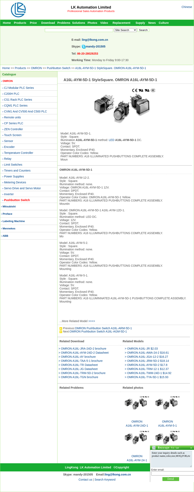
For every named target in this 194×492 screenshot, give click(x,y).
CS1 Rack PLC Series (18, 99)
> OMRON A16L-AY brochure (77, 356)
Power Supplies (14, 176)
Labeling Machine (14, 221)
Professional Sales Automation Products (91, 11)
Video (104, 22)
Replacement (121, 22)
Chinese (187, 7)
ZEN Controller (13, 129)
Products (20, 22)
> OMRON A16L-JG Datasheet (78, 369)
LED (111, 140)
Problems (64, 22)
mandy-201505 (96, 46)
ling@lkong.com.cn (95, 39)
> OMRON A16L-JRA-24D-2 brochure (82, 348)
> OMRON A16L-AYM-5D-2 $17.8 (146, 365)
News (152, 22)
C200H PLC (11, 93)
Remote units (12, 117)
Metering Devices (15, 182)
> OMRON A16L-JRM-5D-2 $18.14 (147, 360)
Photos (92, 22)
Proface (7, 213)
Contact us (85, 479)
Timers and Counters (17, 170)
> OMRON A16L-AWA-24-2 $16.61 (147, 352)
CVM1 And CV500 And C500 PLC (25, 111)
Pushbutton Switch (59, 68)
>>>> (91, 321)
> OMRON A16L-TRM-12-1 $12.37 (147, 369)
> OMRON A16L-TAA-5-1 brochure (80, 360)
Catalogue (9, 74)
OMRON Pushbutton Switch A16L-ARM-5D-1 (103, 328)
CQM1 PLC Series (16, 105)
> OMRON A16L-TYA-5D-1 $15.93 (146, 377)
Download (48, 22)
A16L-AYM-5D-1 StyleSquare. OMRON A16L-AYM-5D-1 (110, 68)
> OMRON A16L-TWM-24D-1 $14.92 (148, 373)
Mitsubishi (9, 206)
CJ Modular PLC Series (19, 87)
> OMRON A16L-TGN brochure (78, 377)
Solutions (78, 22)
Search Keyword (105, 479)
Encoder (9, 147)
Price (33, 22)
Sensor (8, 141)
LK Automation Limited (91, 7)
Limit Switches (13, 164)
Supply (140, 22)
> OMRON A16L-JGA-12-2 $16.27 (146, 356)
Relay (7, 158)
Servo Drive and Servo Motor (22, 188)
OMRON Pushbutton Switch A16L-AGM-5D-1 (98, 331)
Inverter (9, 194)
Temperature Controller (18, 152)
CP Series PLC (13, 123)
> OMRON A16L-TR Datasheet (78, 365)
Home (7, 22)
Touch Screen (13, 135)
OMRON (36, 68)
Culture (164, 22)
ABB (5, 235)
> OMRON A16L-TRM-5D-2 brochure (82, 373)
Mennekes (9, 228)
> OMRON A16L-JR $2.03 (141, 348)
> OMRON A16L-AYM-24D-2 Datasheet (83, 352)
